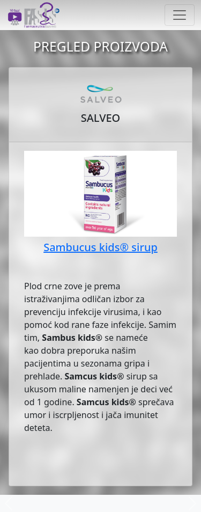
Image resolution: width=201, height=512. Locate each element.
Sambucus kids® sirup (100, 247)
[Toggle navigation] (180, 15)
